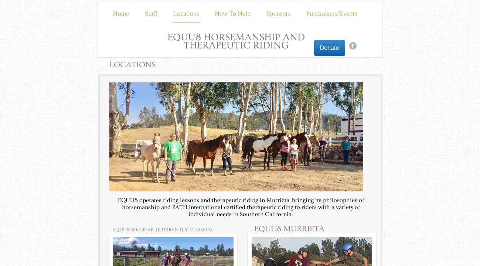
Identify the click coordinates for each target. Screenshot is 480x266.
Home (121, 13)
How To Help (233, 13)
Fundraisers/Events (331, 13)
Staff (150, 13)
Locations (186, 13)
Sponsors (278, 13)
